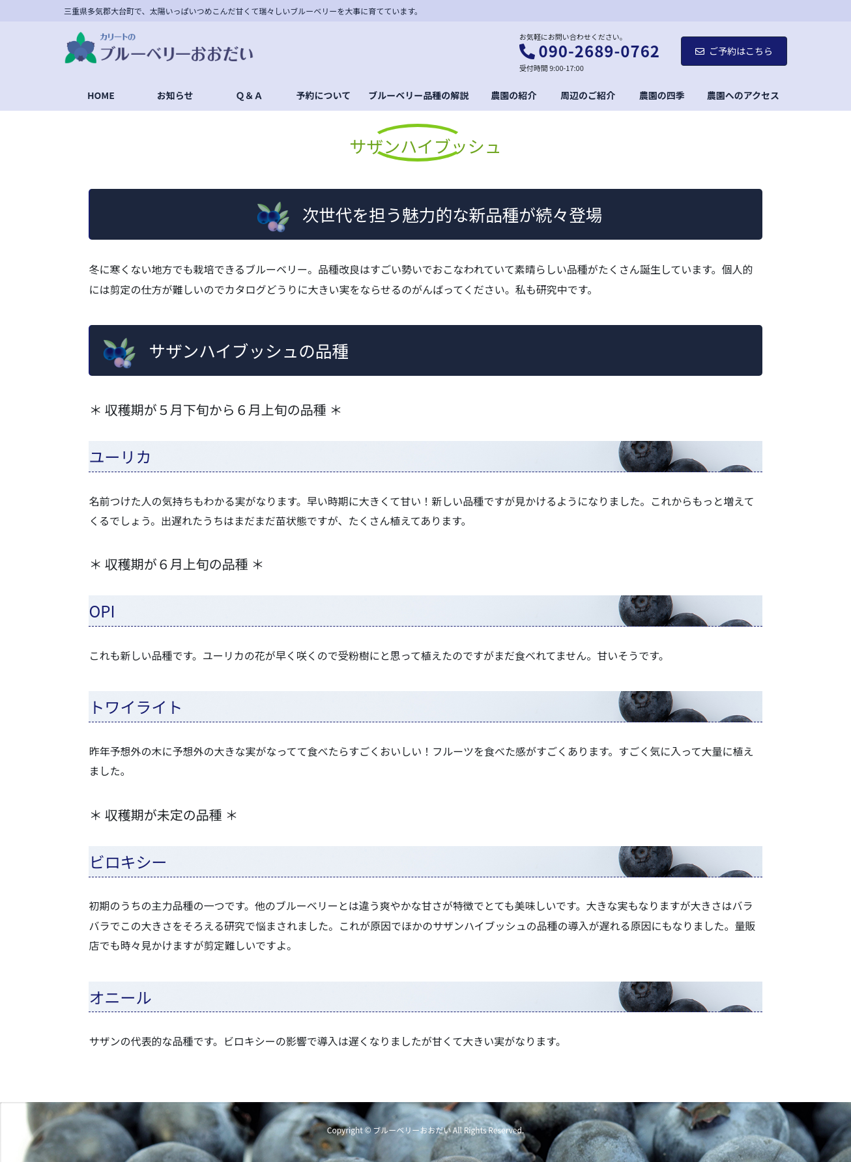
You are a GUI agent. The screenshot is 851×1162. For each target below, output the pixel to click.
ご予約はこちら (734, 50)
